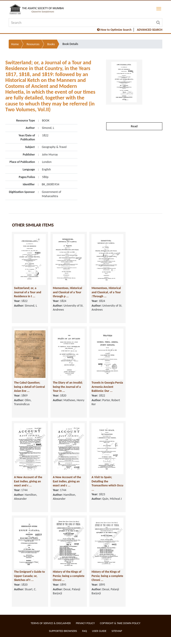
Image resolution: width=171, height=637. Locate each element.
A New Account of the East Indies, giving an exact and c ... (28, 481)
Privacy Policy (85, 623)
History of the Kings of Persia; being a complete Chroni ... (68, 576)
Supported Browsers (63, 631)
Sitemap (117, 631)
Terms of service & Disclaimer (51, 623)
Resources (32, 44)
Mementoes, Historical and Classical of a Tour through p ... (67, 292)
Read (134, 126)
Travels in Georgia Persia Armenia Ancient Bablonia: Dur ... (107, 387)
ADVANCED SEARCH (149, 30)
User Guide (99, 631)
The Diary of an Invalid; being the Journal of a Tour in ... (68, 387)
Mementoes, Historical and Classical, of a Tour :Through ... (106, 292)
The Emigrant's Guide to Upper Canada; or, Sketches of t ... (29, 576)
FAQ (84, 631)
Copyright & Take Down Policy (120, 623)
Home (15, 44)
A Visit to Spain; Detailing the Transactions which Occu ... (107, 483)
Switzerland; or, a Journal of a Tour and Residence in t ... (27, 292)
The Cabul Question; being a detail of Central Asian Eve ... (29, 387)
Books (51, 44)
